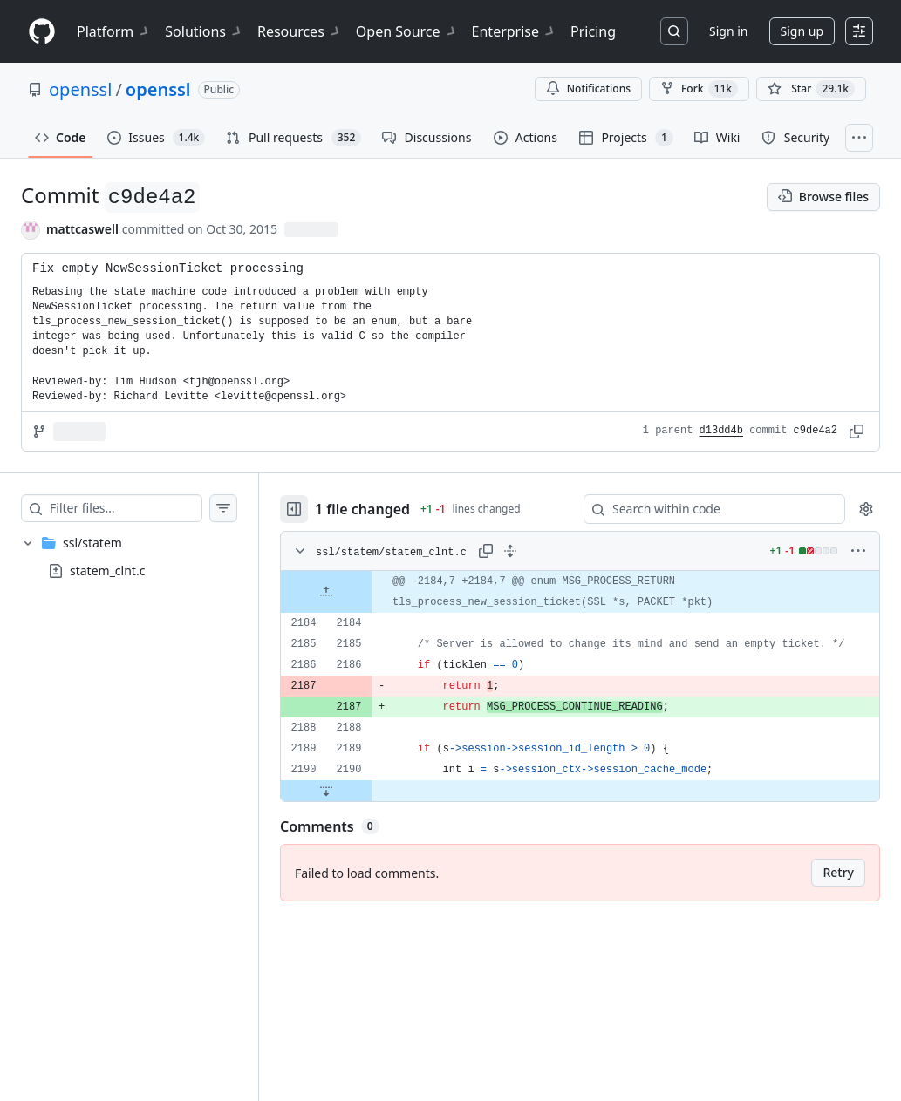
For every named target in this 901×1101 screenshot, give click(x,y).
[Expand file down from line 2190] (326, 790)
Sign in (728, 31)
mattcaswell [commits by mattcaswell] (82, 229)
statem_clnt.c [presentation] (107, 570)
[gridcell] (580, 592)
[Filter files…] (125, 508)
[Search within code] (706, 509)
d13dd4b (721, 431)
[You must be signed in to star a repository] (811, 89)
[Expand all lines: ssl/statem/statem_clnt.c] (510, 551)
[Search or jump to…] (674, 31)
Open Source (407, 31)
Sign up (802, 31)
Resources (299, 31)
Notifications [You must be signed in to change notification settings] (588, 88)
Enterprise (514, 31)
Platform (114, 31)
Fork (699, 89)
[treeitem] (129, 557)
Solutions (204, 31)
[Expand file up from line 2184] (326, 592)
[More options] (858, 551)
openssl (80, 89)
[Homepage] (42, 31)
